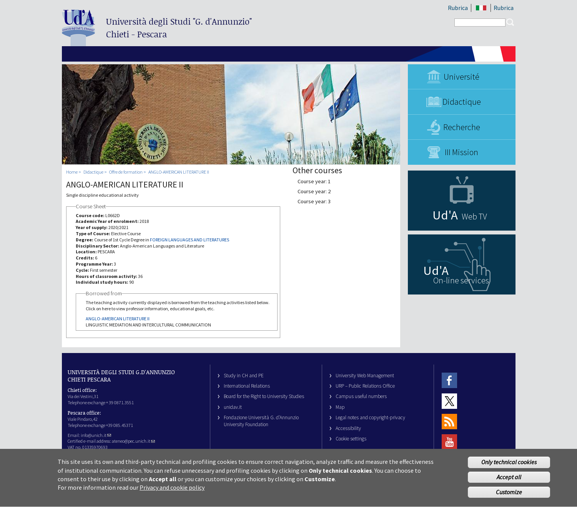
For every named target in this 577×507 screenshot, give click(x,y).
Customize (509, 497)
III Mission (461, 152)
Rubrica (458, 8)
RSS (449, 421)
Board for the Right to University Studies (264, 396)
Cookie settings (351, 438)
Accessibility (348, 428)
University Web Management (365, 375)
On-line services (461, 280)
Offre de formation (126, 172)
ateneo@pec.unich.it (133, 441)
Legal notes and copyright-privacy (370, 417)
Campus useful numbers (361, 396)
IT (481, 8)
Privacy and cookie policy (172, 493)
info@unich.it (96, 435)
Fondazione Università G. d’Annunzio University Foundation (261, 420)
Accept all (509, 483)
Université (461, 76)
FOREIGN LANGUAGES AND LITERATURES (189, 240)
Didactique (461, 101)
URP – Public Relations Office (365, 386)
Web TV (474, 216)
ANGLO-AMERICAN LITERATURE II (178, 172)
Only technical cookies (509, 468)
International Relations (247, 386)
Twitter (449, 401)
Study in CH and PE (244, 375)
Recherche (461, 127)
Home (72, 172)
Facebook (449, 380)
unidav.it (233, 407)
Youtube (449, 442)
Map (340, 407)
